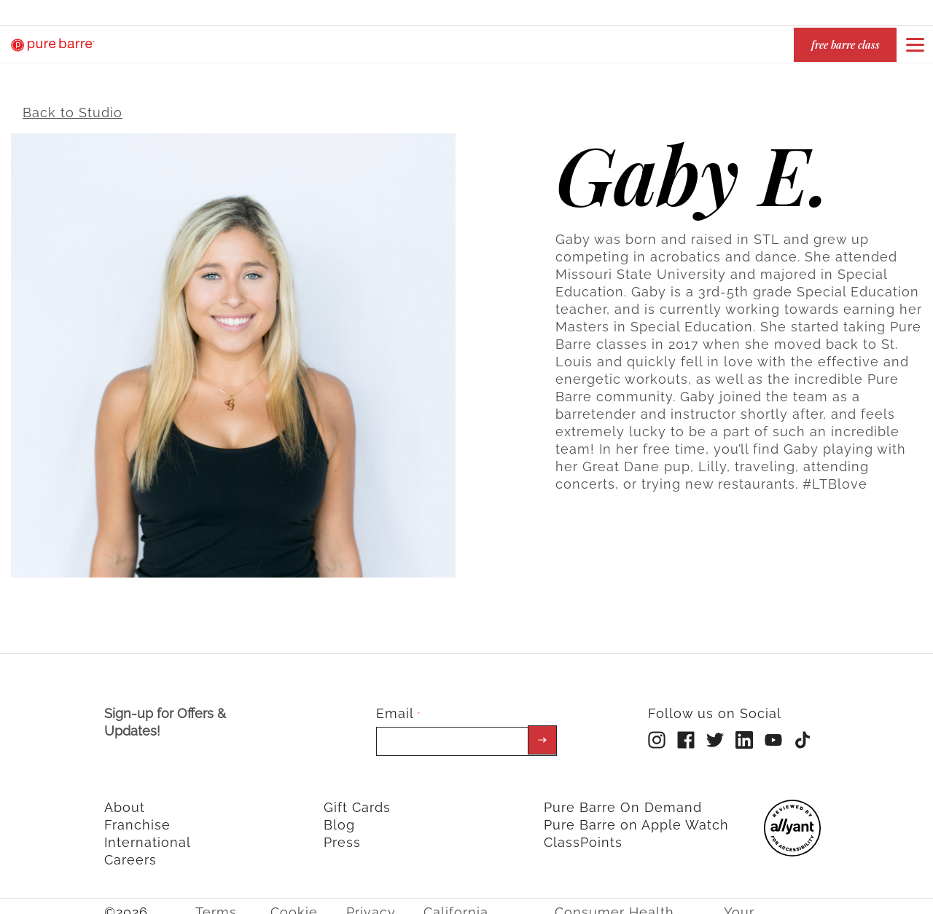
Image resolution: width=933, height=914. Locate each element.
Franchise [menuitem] (137, 815)
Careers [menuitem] (130, 850)
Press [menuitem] (342, 832)
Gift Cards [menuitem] (357, 797)
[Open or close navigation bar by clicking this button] (915, 44)
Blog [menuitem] (339, 815)
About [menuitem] (124, 797)
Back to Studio (72, 103)
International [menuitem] (147, 832)
